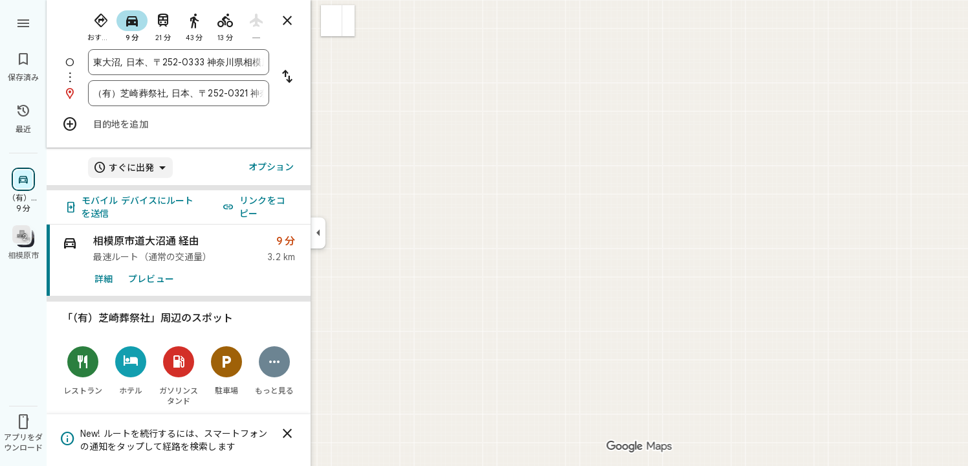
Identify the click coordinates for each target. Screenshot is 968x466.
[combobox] (178, 62)
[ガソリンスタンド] (179, 376)
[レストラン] (83, 370)
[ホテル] (131, 370)
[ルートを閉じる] (287, 20)
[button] (331, 20)
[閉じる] (287, 433)
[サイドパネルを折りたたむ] (318, 233)
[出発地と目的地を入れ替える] (287, 77)
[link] (179, 260)
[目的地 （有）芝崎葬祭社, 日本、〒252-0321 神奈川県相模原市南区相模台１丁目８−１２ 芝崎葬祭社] (178, 93)
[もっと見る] (274, 370)
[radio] (100, 24)
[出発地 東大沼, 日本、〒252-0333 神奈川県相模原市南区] (178, 62)
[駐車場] (226, 370)
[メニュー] (23, 22)
